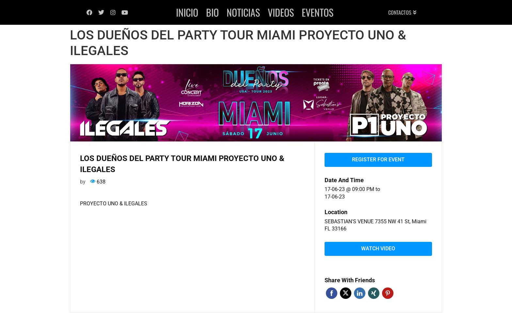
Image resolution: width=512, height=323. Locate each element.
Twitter (345, 293)
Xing (373, 293)
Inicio (187, 12)
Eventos (317, 12)
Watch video (378, 248)
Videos (281, 12)
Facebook (331, 293)
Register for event (378, 159)
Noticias (243, 12)
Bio (212, 12)
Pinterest (387, 293)
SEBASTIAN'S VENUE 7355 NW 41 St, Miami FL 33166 (375, 225)
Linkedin (359, 293)
